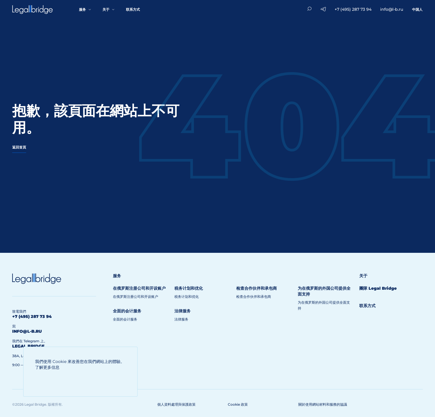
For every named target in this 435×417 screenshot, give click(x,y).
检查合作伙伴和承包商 (253, 296)
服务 (82, 9)
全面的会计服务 (125, 319)
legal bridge (28, 346)
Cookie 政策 (238, 404)
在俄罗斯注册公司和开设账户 (135, 296)
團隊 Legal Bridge (378, 288)
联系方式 (133, 9)
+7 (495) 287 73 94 (353, 9)
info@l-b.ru (391, 9)
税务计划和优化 (186, 296)
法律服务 (181, 319)
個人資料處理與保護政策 (176, 404)
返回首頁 (19, 147)
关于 (105, 9)
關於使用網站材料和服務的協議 (322, 404)
